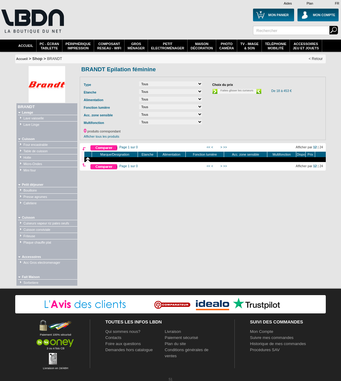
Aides (288, 3)
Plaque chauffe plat (37, 242)
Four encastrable (35, 144)
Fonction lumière (205, 154)
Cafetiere (30, 203)
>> (225, 147)
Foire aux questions (123, 343)
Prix (310, 154)
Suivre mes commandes (272, 337)
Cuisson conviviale (36, 229)
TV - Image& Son (249, 46)
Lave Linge (31, 124)
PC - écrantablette (49, 46)
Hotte (27, 157)
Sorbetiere (30, 282)
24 (321, 147)
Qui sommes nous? (122, 331)
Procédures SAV (265, 349)
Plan (310, 3)
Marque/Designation (114, 154)
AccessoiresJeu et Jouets (306, 46)
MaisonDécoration (202, 46)
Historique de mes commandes (278, 343)
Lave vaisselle (33, 118)
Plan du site (175, 343)
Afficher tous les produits (101, 136)
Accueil (25, 46)
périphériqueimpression (78, 46)
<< (208, 147)
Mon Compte (261, 331)
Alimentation (172, 154)
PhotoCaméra (226, 46)
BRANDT (54, 59)
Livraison (173, 331)
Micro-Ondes (32, 164)
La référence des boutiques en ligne (32, 21)
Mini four (29, 170)
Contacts (113, 337)
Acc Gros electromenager (41, 262)
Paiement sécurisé (181, 337)
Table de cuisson (35, 151)
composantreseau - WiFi (109, 46)
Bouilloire (30, 190)
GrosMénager (136, 46)
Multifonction (281, 154)
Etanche (147, 154)
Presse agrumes (35, 197)
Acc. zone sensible (245, 154)
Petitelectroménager (167, 46)
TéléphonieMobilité (275, 46)
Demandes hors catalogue (129, 349)
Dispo (301, 154)
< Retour (316, 59)
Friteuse (29, 236)
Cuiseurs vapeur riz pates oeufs (46, 223)
